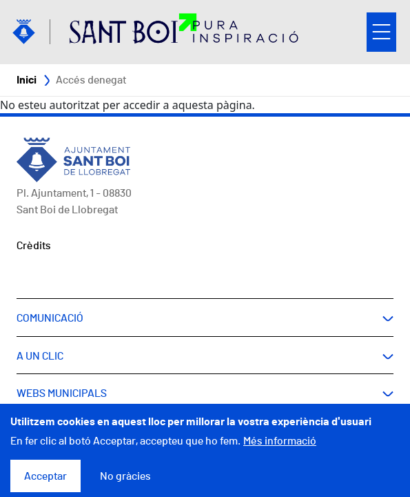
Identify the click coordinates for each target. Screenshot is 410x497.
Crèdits (34, 245)
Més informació (279, 448)
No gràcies (125, 483)
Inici (27, 80)
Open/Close (381, 32)
